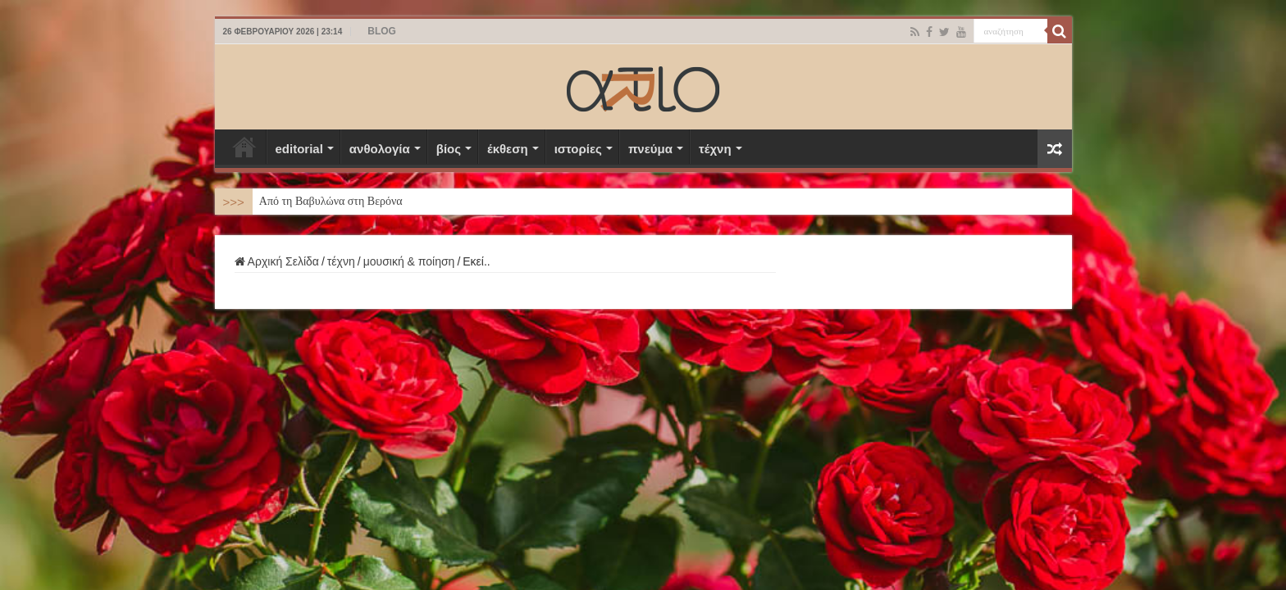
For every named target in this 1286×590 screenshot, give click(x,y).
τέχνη (715, 149)
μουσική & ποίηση (409, 261)
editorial (299, 149)
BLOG (381, 31)
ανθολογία (379, 149)
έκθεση (507, 149)
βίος (448, 149)
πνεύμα (650, 149)
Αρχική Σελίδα (244, 146)
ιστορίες (578, 149)
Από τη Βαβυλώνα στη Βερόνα (331, 201)
